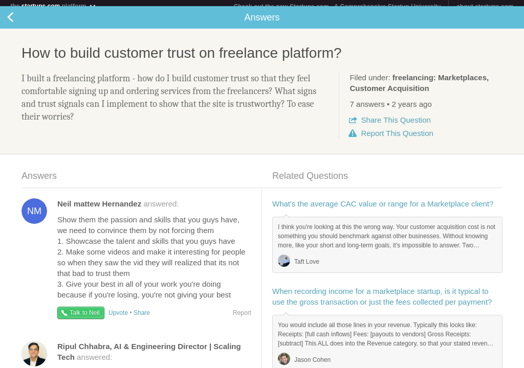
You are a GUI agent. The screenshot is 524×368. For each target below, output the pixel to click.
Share (395, 126)
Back (20, 23)
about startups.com (484, 6)
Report (397, 139)
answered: (118, 209)
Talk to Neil (85, 319)
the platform (53, 6)
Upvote (118, 319)
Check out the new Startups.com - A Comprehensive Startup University (337, 6)
